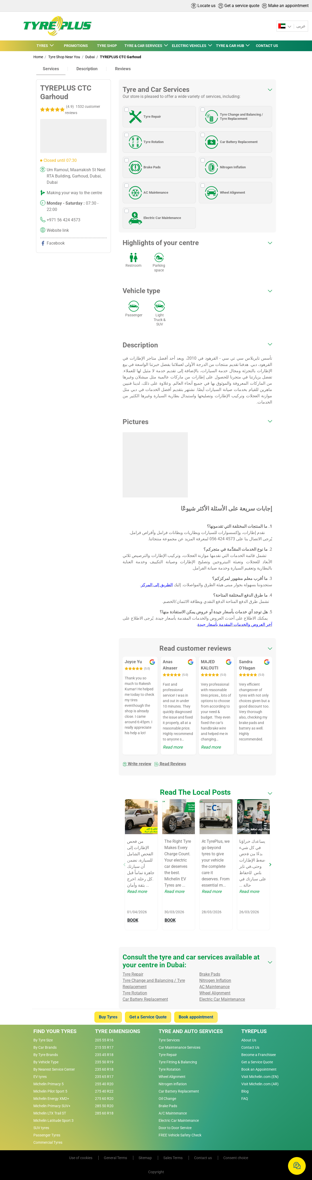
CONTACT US (267, 46)
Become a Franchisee (258, 1055)
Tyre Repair (144, 116)
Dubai (90, 57)
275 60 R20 (104, 1098)
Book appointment (196, 1017)
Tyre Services (169, 1040)
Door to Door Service (175, 1128)
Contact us (203, 1158)
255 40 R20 (104, 1084)
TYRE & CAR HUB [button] (230, 46)
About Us (248, 1040)
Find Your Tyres (54, 1031)
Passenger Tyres (46, 1135)
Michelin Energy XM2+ (51, 1098)
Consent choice (235, 1158)
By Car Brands (45, 1047)
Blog (245, 1091)
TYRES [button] (43, 46)
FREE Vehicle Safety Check (180, 1135)
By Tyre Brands (45, 1055)
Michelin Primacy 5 (48, 1084)
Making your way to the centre (74, 192)
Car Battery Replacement (230, 142)
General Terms (116, 1158)
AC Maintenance (148, 192)
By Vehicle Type (45, 1062)
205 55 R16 (104, 1040)
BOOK (132, 920)
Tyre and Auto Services (191, 1031)
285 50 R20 (104, 1106)
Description (87, 68)
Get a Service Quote (148, 1017)
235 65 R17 (104, 1077)
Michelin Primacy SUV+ (51, 1106)
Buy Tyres (108, 1017)
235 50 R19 (104, 1062)
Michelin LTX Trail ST (49, 1113)
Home (38, 57)
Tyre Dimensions (117, 1031)
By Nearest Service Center (54, 1069)
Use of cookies (81, 1158)
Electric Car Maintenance (154, 217)
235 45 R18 (104, 1055)
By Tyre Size (43, 1040)
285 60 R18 (104, 1113)
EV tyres (40, 1077)
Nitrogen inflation (173, 1084)
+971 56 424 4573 (63, 219)
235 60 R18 (104, 1069)
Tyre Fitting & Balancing (178, 1062)
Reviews (123, 68)
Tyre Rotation (145, 142)
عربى (300, 25)
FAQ (244, 1098)
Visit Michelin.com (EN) (260, 1077)
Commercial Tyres (47, 1142)
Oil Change (167, 1098)
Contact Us (250, 1047)
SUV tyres (41, 1128)
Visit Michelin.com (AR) (260, 1084)
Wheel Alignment (224, 192)
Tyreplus (254, 1031)
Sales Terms (173, 1158)
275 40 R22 (104, 1091)
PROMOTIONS (76, 46)
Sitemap (146, 1158)
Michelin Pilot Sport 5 (50, 1091)
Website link (58, 230)
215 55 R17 (104, 1047)
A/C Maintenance (173, 1113)
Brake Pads (144, 167)
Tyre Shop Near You (63, 57)
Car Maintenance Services (179, 1047)
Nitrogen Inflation (224, 167)
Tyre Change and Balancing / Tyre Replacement (233, 116)
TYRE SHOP (107, 46)
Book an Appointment (259, 1069)
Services (51, 68)
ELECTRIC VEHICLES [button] (189, 46)
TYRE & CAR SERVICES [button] (143, 46)
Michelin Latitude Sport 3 (53, 1120)
